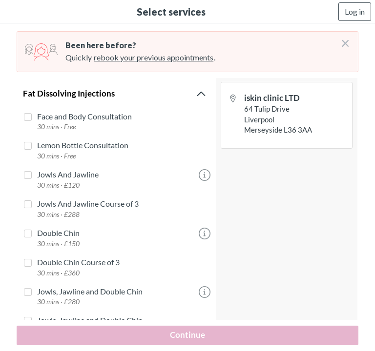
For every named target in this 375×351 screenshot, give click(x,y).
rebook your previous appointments (153, 57)
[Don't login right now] (342, 39)
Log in (355, 11)
